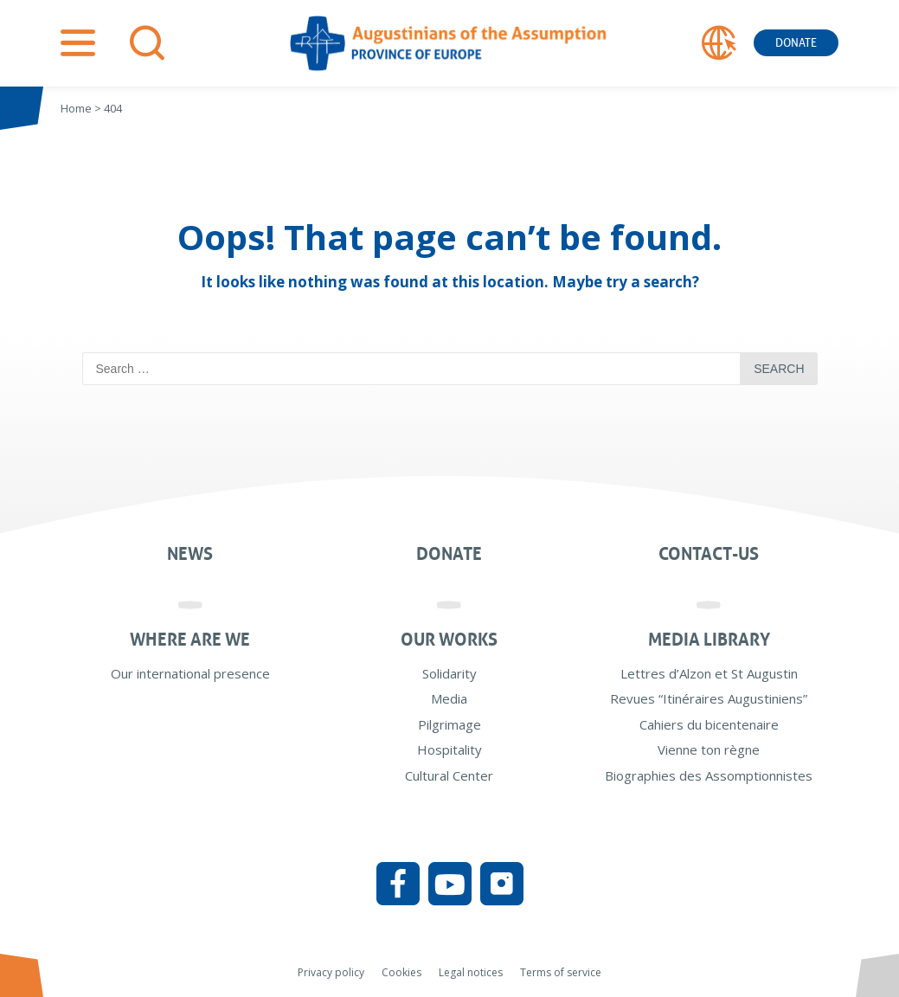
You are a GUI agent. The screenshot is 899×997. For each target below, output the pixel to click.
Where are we (190, 639)
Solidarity (449, 673)
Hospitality (449, 749)
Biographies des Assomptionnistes (708, 775)
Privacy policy (331, 972)
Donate (796, 42)
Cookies (401, 972)
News (190, 554)
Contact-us (708, 554)
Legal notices (471, 972)
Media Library (709, 639)
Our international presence (190, 673)
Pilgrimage (449, 724)
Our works (449, 639)
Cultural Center (449, 775)
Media (449, 698)
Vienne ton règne (709, 749)
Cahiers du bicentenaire (709, 724)
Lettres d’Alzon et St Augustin (709, 673)
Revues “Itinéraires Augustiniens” (708, 698)
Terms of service (560, 972)
